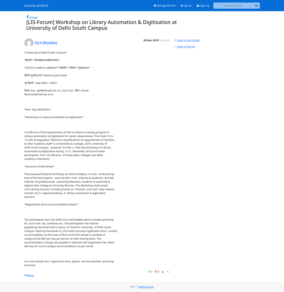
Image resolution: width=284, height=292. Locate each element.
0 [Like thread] (150, 271)
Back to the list (184, 46)
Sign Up (203, 5)
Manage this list (165, 5)
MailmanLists (146, 287)
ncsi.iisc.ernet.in (36, 5)
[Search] (256, 6)
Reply (29, 275)
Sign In (186, 5)
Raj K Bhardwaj (46, 42)
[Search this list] (233, 6)
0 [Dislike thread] (157, 271)
